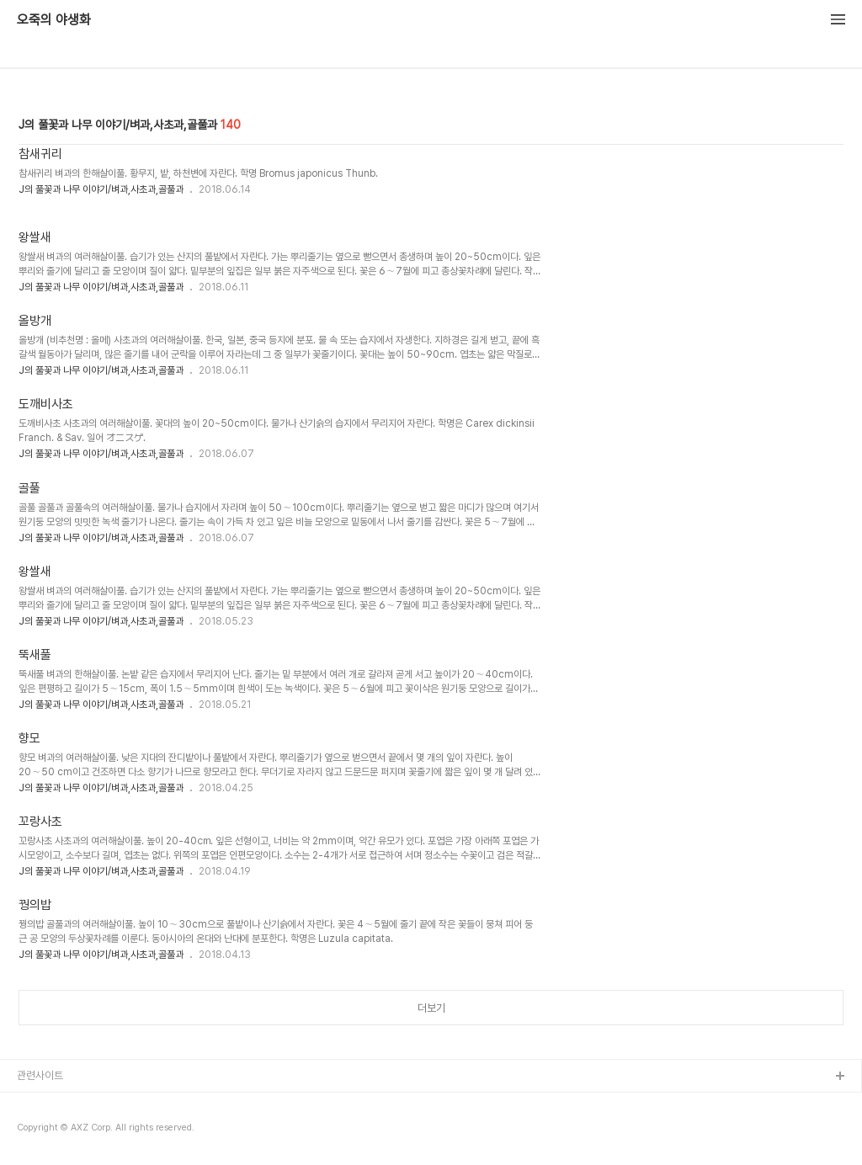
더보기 (431, 1008)
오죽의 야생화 (54, 20)
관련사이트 (40, 1075)
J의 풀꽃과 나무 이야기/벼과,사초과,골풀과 (101, 189)
